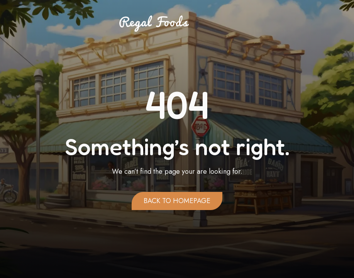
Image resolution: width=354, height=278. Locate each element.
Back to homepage (177, 201)
